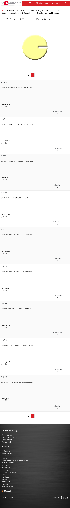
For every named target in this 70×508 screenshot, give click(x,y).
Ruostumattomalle (9, 13)
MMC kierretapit (7, 486)
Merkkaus (5, 477)
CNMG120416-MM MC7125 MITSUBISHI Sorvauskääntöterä (17, 161)
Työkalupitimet (7, 470)
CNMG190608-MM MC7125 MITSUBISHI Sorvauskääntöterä (17, 308)
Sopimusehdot (7, 435)
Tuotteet (10, 11)
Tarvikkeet (5, 479)
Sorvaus (20, 11)
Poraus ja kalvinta (8, 463)
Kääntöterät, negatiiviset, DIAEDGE (42, 11)
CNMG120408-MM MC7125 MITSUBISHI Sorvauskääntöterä (17, 87)
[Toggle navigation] (65, 3)
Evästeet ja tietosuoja (9, 437)
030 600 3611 (57, 3)
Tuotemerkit (6, 451)
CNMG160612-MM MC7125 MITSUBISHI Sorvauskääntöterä (17, 235)
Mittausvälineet (7, 453)
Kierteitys (5, 465)
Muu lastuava (6, 467)
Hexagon (5, 484)
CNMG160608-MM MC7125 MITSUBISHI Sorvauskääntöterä (17, 198)
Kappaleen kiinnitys (9, 472)
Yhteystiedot (6, 442)
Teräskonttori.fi (7, 440)
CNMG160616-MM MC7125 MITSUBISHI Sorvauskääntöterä (17, 272)
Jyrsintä (4, 458)
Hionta (4, 475)
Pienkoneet (6, 482)
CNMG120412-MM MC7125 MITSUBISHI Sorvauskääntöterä (17, 124)
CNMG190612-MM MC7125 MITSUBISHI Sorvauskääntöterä (17, 345)
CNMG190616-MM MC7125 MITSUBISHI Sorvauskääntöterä (17, 382)
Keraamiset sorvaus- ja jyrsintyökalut (15, 460)
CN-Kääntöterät (27, 13)
